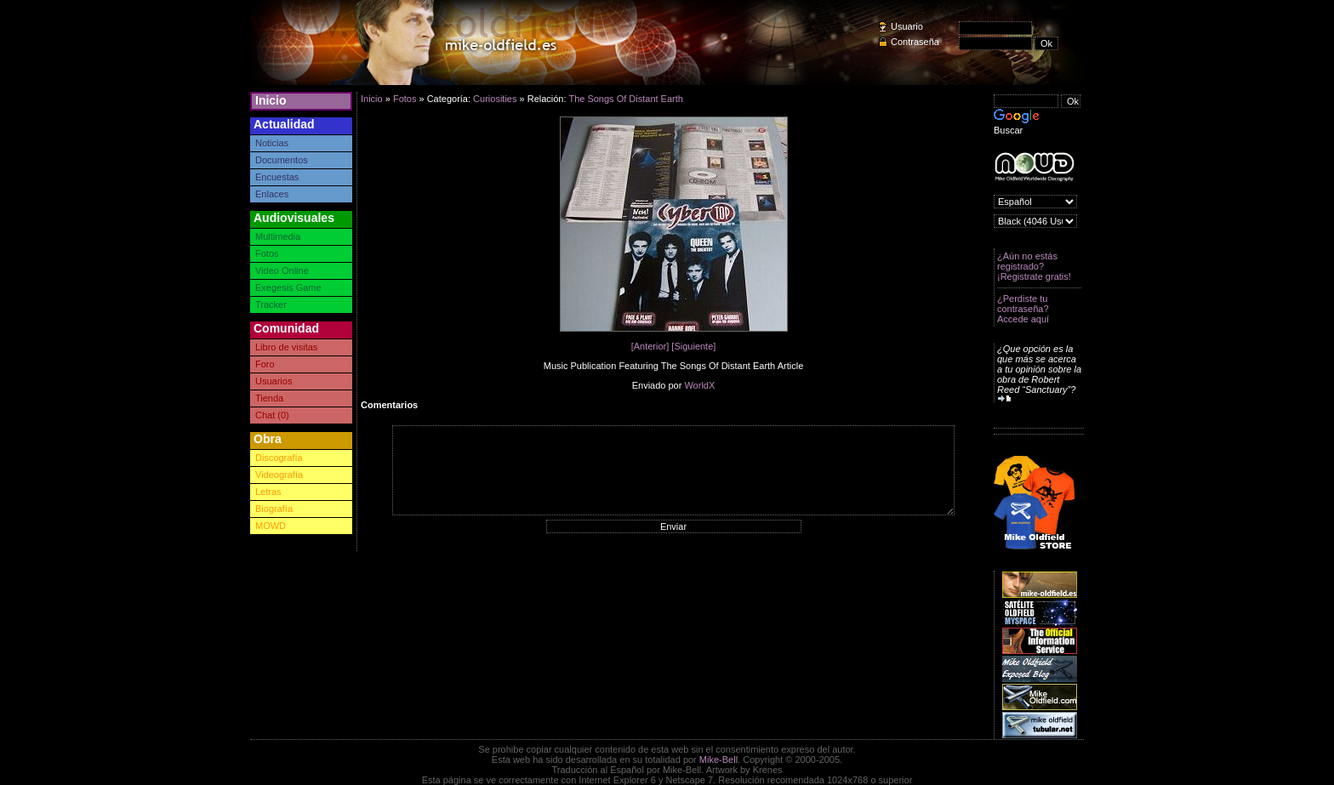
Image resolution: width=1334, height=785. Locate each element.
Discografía (279, 457)
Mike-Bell (718, 759)
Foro (265, 364)
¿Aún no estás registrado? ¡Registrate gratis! (1034, 266)
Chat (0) (272, 415)
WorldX (699, 385)
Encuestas (277, 177)
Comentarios (389, 405)
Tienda (269, 398)
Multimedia (277, 236)
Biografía (274, 508)
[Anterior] (650, 346)
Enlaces (271, 194)
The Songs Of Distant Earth (625, 99)
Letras (268, 491)
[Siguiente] (693, 346)
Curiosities (494, 99)
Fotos (267, 253)
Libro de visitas (286, 347)
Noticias (271, 143)
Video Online (282, 270)
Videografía (279, 474)
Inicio (271, 100)
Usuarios (273, 381)
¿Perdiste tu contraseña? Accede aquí (1023, 308)
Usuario (907, 26)
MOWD (270, 525)
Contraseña (915, 42)
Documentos (281, 160)
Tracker (271, 304)
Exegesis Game (288, 287)
